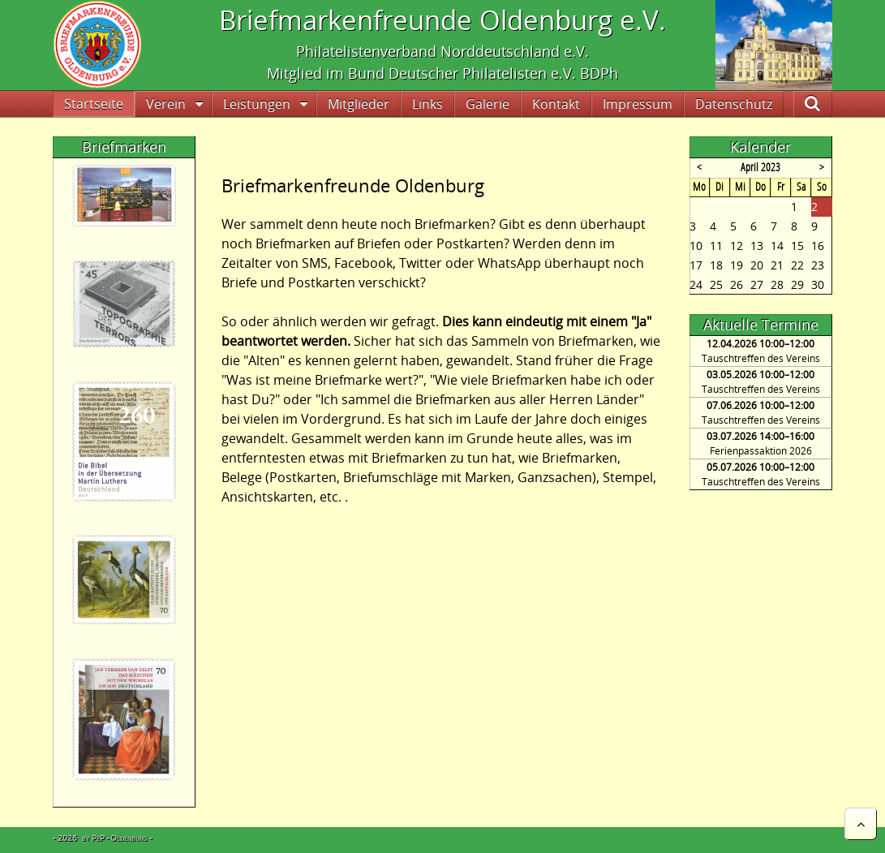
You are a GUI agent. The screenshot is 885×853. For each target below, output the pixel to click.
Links (427, 104)
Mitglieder (358, 104)
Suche (826, 104)
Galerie (487, 104)
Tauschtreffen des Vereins (761, 358)
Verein (166, 104)
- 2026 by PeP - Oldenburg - (102, 837)
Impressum (637, 104)
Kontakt (556, 104)
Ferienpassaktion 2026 (761, 451)
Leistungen (256, 104)
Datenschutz (733, 104)
